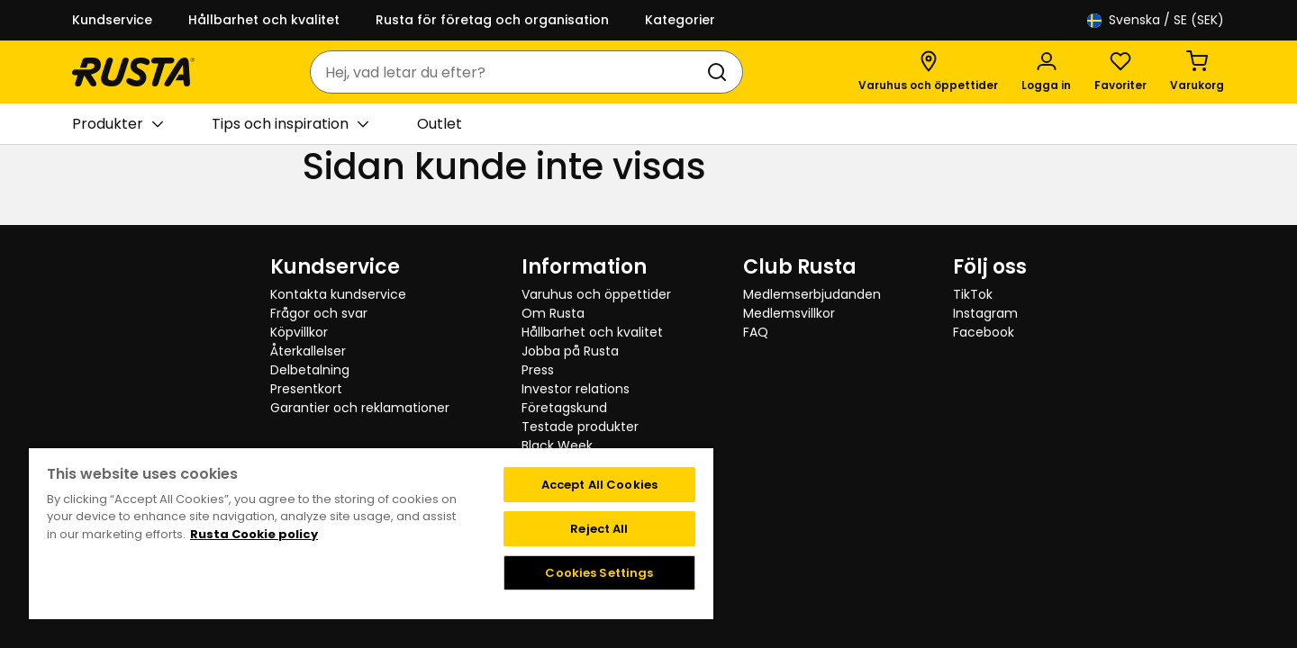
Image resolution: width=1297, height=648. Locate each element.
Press (538, 370)
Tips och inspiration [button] (290, 124)
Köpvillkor (299, 332)
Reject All (599, 528)
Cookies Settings (599, 572)
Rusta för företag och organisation (492, 20)
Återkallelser (308, 351)
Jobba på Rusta (570, 351)
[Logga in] (1046, 72)
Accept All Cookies (599, 484)
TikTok (973, 294)
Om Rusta (553, 313)
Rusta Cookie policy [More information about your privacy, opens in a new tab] (254, 534)
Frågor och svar (318, 313)
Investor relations (576, 389)
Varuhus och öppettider (596, 294)
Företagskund (564, 408)
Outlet (439, 123)
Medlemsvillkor (789, 313)
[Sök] (720, 72)
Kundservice (112, 20)
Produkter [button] (117, 124)
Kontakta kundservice (338, 294)
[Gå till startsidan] (133, 72)
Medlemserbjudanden (812, 294)
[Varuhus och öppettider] (928, 72)
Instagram (985, 313)
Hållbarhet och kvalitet (264, 20)
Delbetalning (309, 370)
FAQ (755, 332)
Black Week (557, 445)
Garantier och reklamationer (359, 408)
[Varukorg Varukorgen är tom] (1197, 72)
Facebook (983, 332)
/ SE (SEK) (1155, 20)
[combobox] (508, 72)
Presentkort (306, 389)
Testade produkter (580, 427)
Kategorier (680, 20)
